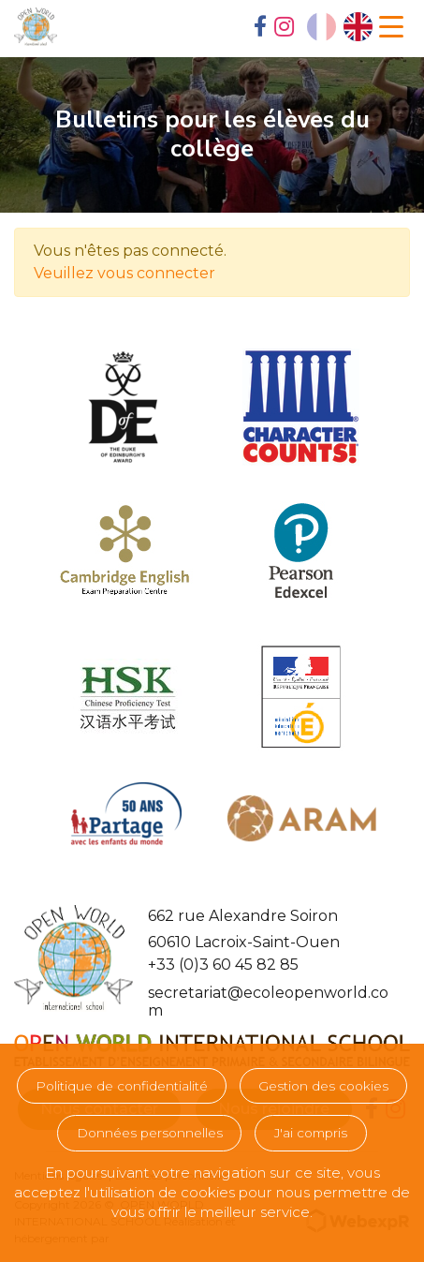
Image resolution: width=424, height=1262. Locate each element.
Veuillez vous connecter (124, 273)
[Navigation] (391, 27)
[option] (358, 26)
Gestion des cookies (323, 1085)
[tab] (260, 28)
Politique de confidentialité (122, 1085)
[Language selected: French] (340, 26)
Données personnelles (150, 1132)
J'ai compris (310, 1132)
